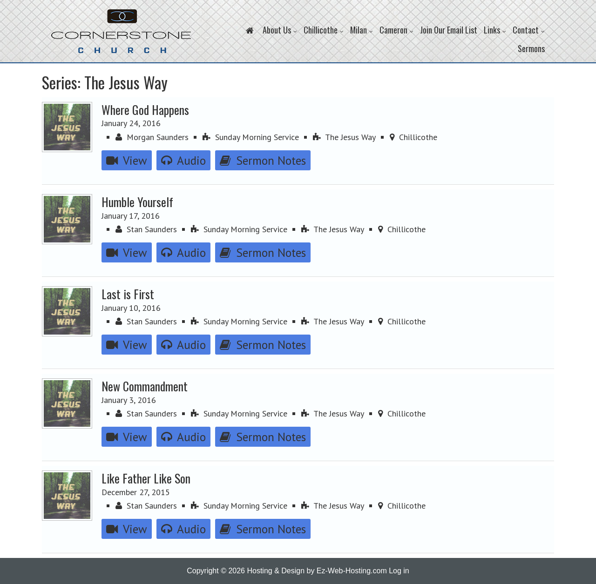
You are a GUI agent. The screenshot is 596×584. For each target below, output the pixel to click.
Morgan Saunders (152, 137)
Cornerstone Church (121, 35)
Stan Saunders (146, 229)
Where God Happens (145, 109)
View (126, 160)
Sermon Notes (263, 160)
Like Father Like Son (146, 478)
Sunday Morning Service (251, 137)
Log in (399, 571)
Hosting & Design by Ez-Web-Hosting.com (316, 571)
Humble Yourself (137, 201)
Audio (183, 160)
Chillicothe (413, 137)
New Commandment (145, 386)
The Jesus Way (344, 137)
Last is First (128, 293)
